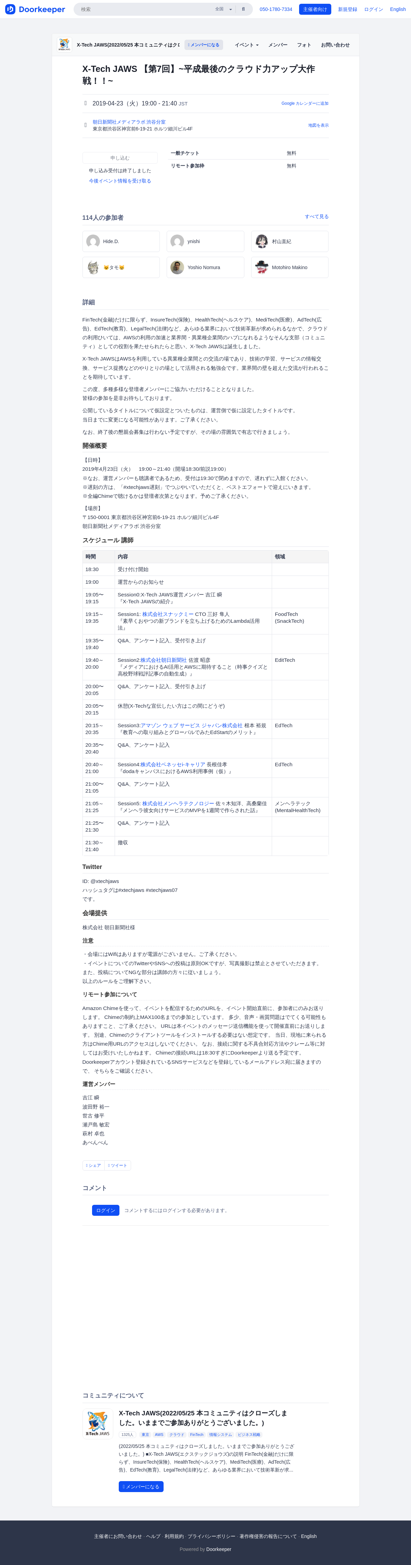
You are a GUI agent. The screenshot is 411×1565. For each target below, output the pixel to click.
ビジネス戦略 (249, 1435)
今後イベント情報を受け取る (120, 181)
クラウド (176, 1435)
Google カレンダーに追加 (305, 103)
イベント (247, 45)
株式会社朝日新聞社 (164, 660)
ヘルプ (153, 1536)
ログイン (373, 9)
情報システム (220, 1435)
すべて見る (317, 216)
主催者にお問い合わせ (118, 1536)
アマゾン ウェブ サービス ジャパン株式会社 (192, 725)
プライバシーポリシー (211, 1536)
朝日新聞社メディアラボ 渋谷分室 (130, 122)
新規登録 (347, 9)
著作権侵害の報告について (268, 1536)
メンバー (277, 45)
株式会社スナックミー (168, 614)
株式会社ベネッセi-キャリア (173, 764)
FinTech (197, 1435)
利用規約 (174, 1536)
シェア (93, 1165)
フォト (304, 45)
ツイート (117, 1165)
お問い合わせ (335, 45)
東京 (145, 1435)
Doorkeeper (218, 1549)
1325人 (127, 1435)
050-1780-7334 (276, 9)
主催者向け (315, 9)
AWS (159, 1435)
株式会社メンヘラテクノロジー (178, 803)
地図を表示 (318, 125)
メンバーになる (204, 44)
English (398, 9)
